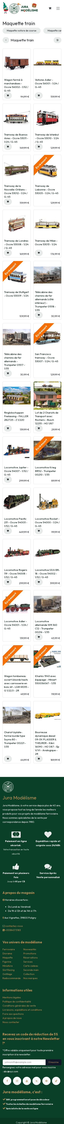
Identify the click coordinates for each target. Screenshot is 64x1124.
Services (28, 961)
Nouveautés (29, 949)
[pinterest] (46, 1081)
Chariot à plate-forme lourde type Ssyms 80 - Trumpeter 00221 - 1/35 (15, 739)
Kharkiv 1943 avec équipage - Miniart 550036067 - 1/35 (45, 679)
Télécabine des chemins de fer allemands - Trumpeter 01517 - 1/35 (14, 361)
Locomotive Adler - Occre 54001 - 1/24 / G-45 (16, 625)
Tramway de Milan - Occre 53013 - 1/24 (46, 242)
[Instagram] (17, 1081)
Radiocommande (12, 978)
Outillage (7, 974)
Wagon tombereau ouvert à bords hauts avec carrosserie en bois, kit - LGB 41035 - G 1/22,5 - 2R (16, 683)
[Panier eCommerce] (49, 8)
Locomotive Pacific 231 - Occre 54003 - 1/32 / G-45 (15, 522)
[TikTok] (56, 1081)
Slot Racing (9, 970)
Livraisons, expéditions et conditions (22, 1009)
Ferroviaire (9, 949)
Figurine (7, 961)
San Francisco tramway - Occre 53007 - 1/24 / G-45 (46, 357)
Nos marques (30, 978)
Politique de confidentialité (17, 1001)
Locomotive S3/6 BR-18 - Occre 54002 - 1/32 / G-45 (47, 573)
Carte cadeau (30, 965)
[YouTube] (27, 1081)
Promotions (29, 953)
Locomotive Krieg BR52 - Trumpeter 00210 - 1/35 (45, 471)
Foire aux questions (13, 1013)
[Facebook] (7, 1081)
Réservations (30, 957)
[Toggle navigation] (58, 8)
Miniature (8, 965)
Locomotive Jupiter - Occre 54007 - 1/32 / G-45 (16, 471)
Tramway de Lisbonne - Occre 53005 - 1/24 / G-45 (46, 189)
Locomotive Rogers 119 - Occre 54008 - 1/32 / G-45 (15, 573)
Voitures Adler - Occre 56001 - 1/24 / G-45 (47, 83)
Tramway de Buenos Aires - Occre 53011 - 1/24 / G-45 (16, 138)
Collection (28, 974)
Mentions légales (12, 997)
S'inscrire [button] (53, 1062)
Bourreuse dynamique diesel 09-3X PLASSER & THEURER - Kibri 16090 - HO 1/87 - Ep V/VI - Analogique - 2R (47, 743)
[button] (8, 96)
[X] (36, 1081)
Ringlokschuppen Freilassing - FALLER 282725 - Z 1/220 (16, 416)
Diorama (7, 953)
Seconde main (31, 970)
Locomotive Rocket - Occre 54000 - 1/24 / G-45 (47, 522)
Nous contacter (11, 1022)
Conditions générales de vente (19, 1005)
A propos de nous (12, 1018)
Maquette (8, 957)
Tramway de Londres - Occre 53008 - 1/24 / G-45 (16, 244)
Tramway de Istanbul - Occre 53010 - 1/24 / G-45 (47, 138)
